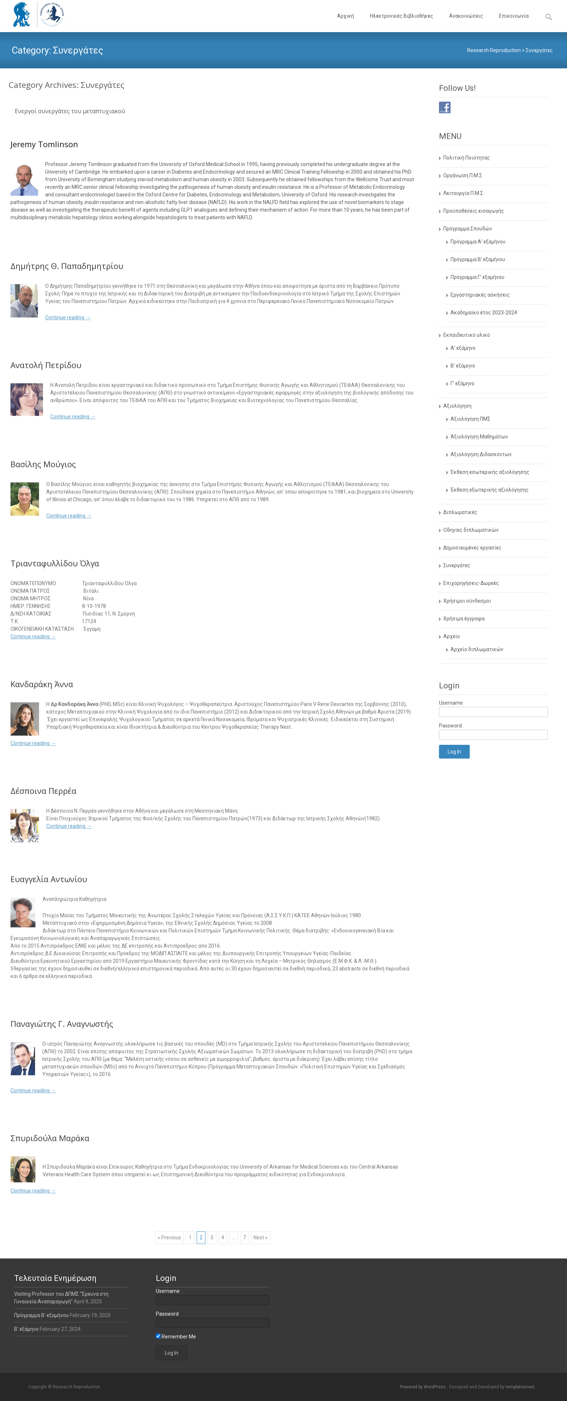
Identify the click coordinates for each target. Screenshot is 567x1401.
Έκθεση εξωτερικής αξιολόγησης (490, 490)
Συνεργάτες (456, 565)
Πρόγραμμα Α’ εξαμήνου (478, 242)
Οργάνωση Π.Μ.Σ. (463, 175)
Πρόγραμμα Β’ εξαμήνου (478, 259)
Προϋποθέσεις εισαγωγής (473, 211)
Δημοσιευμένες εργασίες (472, 548)
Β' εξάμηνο (27, 1329)
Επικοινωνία (514, 22)
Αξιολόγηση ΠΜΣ (470, 419)
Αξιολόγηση (457, 406)
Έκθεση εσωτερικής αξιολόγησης (490, 472)
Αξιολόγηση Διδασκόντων (481, 454)
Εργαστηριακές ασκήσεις (480, 295)
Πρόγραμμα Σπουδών (467, 229)
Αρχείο (451, 636)
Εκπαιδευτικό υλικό (466, 335)
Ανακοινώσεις (466, 22)
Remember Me (176, 1337)
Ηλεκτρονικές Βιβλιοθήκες (401, 22)
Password (450, 726)
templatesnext (520, 1386)
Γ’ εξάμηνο (462, 383)
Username (451, 703)
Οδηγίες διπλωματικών (471, 530)
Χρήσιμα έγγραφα (464, 618)
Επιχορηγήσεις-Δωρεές (471, 583)
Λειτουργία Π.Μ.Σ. (463, 193)
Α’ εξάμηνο (463, 348)
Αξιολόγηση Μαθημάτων (479, 437)
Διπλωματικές (460, 512)
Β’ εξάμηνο (463, 366)
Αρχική (345, 22)
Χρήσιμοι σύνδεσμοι (467, 601)
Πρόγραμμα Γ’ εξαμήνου (477, 277)
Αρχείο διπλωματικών (477, 649)
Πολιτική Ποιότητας (466, 158)
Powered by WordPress (423, 1386)
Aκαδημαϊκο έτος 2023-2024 (484, 312)
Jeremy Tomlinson (44, 144)
